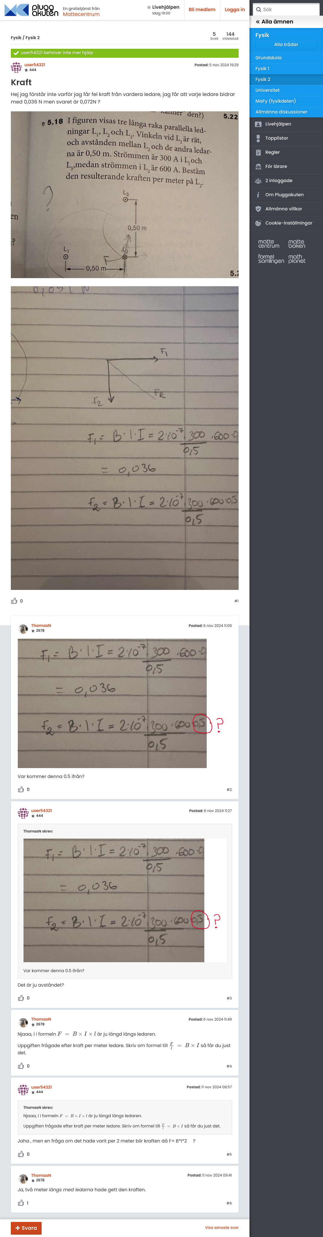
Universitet (268, 90)
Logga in (235, 10)
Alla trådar (286, 45)
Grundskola (269, 58)
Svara (29, 1228)
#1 (236, 601)
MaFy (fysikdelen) (276, 101)
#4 (229, 1066)
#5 (229, 1154)
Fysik (16, 38)
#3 (229, 998)
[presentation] (76, 1034)
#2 (229, 790)
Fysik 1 (262, 69)
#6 (229, 1203)
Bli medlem (202, 10)
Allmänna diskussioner (281, 112)
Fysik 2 (33, 38)
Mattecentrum (81, 14)
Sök (259, 10)
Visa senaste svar (222, 1228)
